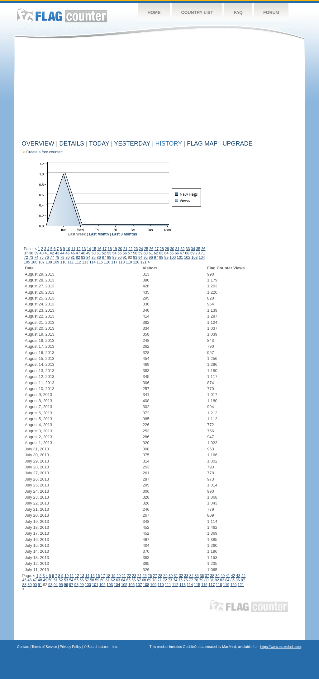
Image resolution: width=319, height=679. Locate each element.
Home (154, 12)
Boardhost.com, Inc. (103, 647)
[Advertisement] (160, 90)
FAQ (238, 12)
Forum (271, 12)
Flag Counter (62, 15)
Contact (23, 647)
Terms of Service (44, 647)
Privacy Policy (70, 647)
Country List (197, 12)
